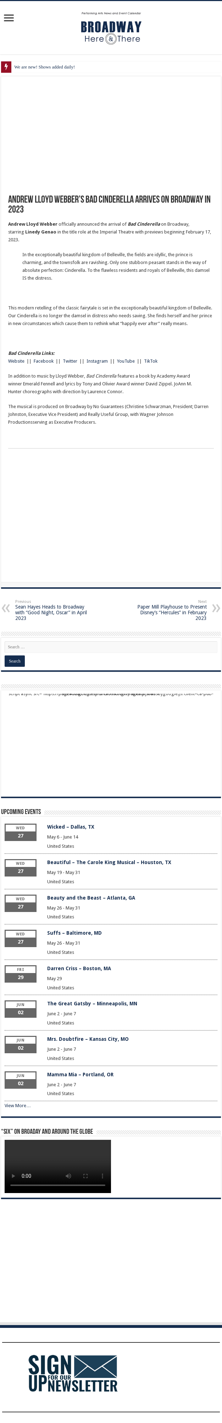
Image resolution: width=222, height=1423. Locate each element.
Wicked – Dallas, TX (70, 827)
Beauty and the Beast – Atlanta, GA (91, 898)
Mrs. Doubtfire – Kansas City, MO (88, 1039)
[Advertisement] (111, 517)
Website (16, 361)
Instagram (97, 361)
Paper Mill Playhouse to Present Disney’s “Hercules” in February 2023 (170, 610)
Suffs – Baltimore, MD (74, 933)
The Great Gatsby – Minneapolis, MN (92, 1003)
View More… (18, 1105)
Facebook (44, 361)
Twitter (70, 361)
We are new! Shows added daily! (44, 67)
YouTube (126, 361)
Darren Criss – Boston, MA (79, 968)
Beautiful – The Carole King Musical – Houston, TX (109, 862)
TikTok (150, 361)
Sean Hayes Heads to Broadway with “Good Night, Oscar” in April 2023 (51, 610)
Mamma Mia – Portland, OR (80, 1074)
